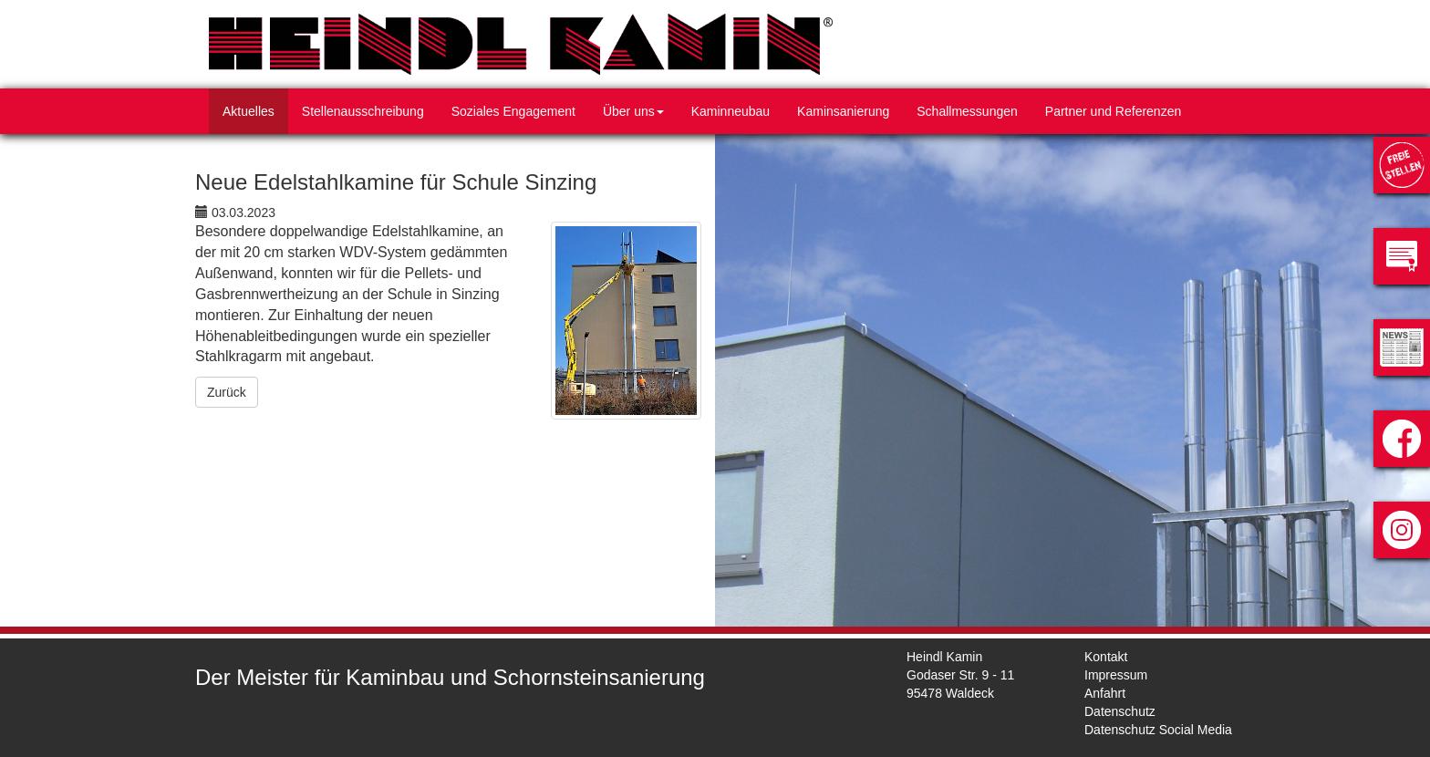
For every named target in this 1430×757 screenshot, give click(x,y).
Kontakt (1105, 656)
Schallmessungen (967, 111)
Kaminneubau (730, 111)
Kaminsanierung (843, 111)
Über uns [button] (633, 111)
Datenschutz (1119, 711)
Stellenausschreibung (363, 111)
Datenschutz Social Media (1158, 729)
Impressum (1115, 675)
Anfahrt (1104, 693)
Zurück (226, 392)
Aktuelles (249, 111)
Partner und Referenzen (1113, 111)
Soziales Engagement (513, 111)
